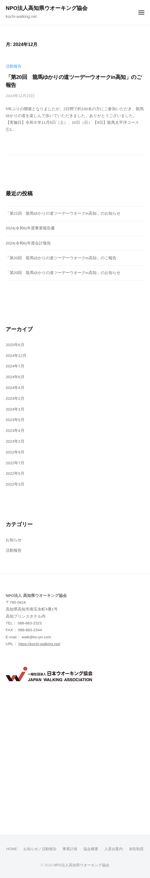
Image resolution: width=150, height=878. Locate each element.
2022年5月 (15, 473)
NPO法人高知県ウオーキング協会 (47, 8)
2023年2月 (15, 441)
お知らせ (14, 540)
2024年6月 (15, 377)
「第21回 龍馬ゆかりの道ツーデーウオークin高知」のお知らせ (63, 213)
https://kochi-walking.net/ (39, 644)
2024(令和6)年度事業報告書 (30, 228)
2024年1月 (15, 409)
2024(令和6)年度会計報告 (28, 243)
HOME (11, 849)
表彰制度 (136, 849)
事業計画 (70, 849)
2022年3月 (15, 484)
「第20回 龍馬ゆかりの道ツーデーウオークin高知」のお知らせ (63, 273)
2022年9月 (15, 452)
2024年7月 (15, 366)
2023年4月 (15, 430)
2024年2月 (15, 398)
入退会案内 (113, 849)
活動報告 (14, 66)
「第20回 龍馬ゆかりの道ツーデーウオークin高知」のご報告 (61, 258)
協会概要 (91, 849)
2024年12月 (16, 356)
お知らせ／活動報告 (40, 849)
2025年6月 (15, 345)
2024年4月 (15, 388)
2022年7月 (15, 463)
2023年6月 (15, 420)
